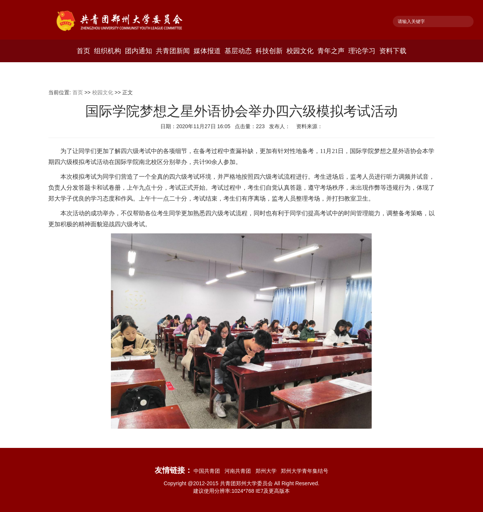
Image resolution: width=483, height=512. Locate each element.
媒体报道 (207, 51)
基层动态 (238, 51)
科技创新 (269, 51)
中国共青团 (208, 471)
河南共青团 (239, 471)
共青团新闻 (173, 51)
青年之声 (331, 51)
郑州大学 (267, 471)
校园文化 (300, 51)
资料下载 (392, 51)
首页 (83, 51)
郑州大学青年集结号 (304, 471)
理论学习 (361, 51)
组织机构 (107, 51)
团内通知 (138, 51)
